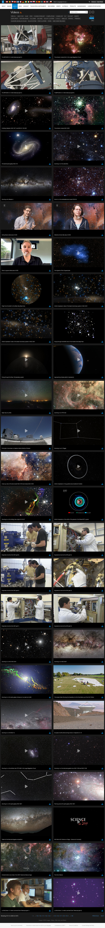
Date (92, 20)
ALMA (26, 16)
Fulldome (33, 18)
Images (9, 6)
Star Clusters (42, 21)
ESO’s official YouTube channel (42, 203)
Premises (77, 18)
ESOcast (70, 16)
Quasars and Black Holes (18, 21)
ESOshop (26, 6)
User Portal (100, 1)
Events (58, 6)
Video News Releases (59, 21)
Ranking (92, 18)
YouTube (4, 203)
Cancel (14, 267)
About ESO (20, 16)
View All (13, 16)
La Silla (58, 18)
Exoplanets (14, 18)
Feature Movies (24, 18)
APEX (31, 16)
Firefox (7, 239)
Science (94, 1)
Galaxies (39, 18)
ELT (65, 16)
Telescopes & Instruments (38, 6)
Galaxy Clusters (49, 18)
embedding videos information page (10, 206)
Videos (15, 7)
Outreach (65, 6)
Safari (6, 241)
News (20, 6)
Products (73, 6)
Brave (6, 234)
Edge (6, 237)
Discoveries (51, 6)
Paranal (70, 18)
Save (5, 267)
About (3, 6)
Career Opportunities (94, 6)
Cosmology (59, 16)
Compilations (50, 16)
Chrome (7, 236)
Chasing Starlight (39, 16)
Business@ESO (82, 6)
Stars (49, 21)
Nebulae (64, 18)
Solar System (32, 21)
